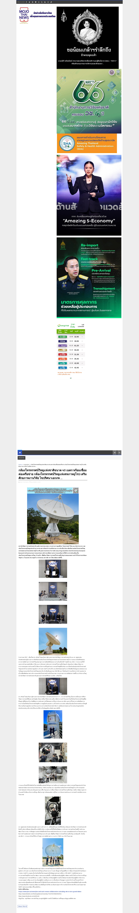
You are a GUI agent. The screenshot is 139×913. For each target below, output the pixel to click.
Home (20, 464)
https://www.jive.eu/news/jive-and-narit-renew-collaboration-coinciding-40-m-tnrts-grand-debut (50, 891)
